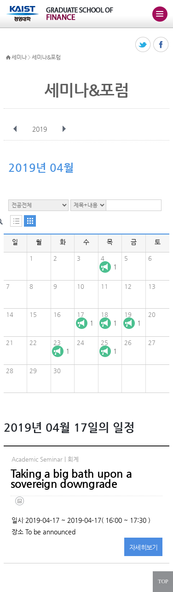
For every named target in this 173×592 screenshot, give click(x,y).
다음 (63, 129)
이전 (15, 129)
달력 (30, 221)
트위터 (143, 45)
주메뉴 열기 (159, 14)
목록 (16, 221)
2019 (40, 129)
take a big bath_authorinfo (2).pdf (21, 508)
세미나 (19, 57)
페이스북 (161, 45)
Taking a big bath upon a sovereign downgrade (71, 478)
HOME (8, 57)
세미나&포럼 (46, 57)
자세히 (143, 547)
